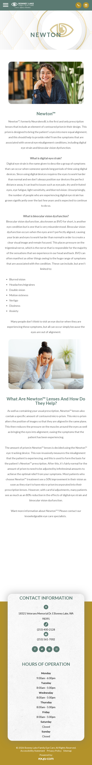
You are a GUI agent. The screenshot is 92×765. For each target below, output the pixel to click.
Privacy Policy (54, 750)
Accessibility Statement (32, 750)
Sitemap (67, 750)
